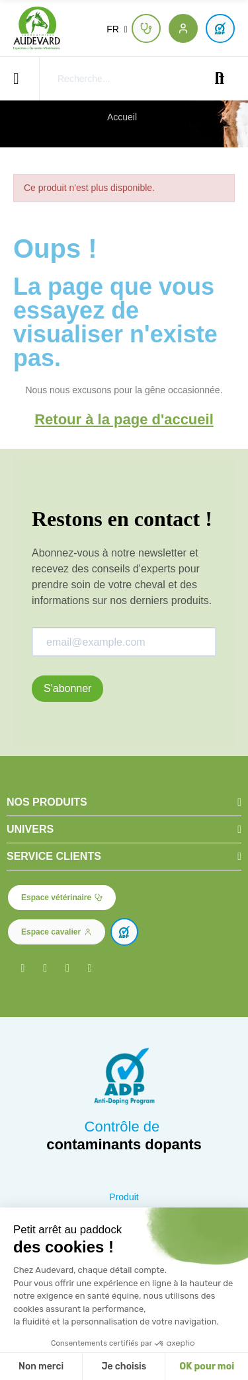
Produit (123, 1197)
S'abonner (67, 688)
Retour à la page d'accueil (124, 419)
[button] (146, 28)
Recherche (219, 78)
